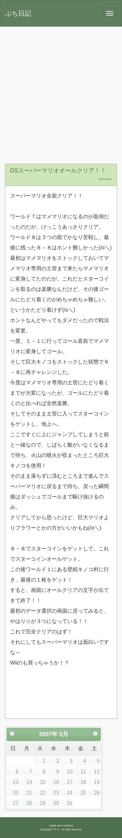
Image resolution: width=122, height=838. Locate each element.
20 (16, 793)
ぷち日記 (18, 13)
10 (70, 771)
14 (29, 782)
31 (70, 803)
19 (97, 782)
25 (83, 793)
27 (16, 803)
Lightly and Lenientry (61, 825)
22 (43, 793)
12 (97, 771)
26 (97, 793)
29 (43, 803)
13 (16, 782)
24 (70, 793)
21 (29, 793)
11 (83, 771)
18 (83, 782)
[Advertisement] (61, 95)
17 (70, 782)
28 (29, 803)
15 (43, 782)
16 (56, 782)
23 (56, 793)
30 (56, 803)
